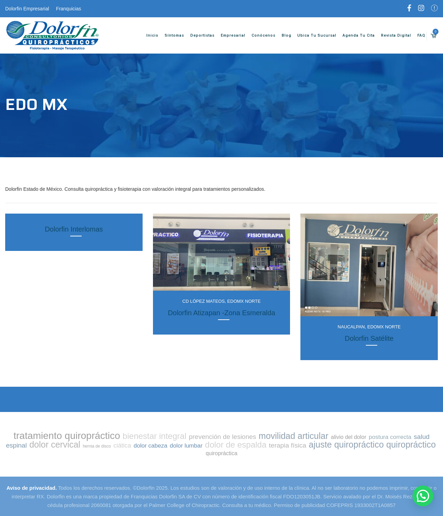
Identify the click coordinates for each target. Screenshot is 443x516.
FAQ (417, 35)
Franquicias (68, 8)
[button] (423, 496)
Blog (282, 35)
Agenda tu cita (354, 35)
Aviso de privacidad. (32, 488)
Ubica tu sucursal (312, 35)
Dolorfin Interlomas (74, 229)
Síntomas (170, 35)
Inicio (148, 35)
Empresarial (228, 35)
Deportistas (198, 35)
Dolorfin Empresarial (27, 8)
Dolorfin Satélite (369, 338)
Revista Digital (392, 35)
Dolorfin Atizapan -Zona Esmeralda (221, 313)
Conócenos (259, 35)
